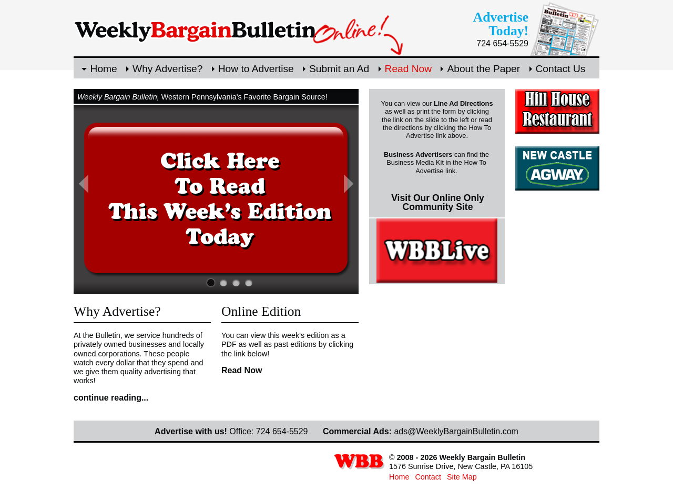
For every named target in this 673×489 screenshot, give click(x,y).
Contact (428, 477)
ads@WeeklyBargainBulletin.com (456, 431)
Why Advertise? (167, 68)
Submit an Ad (339, 68)
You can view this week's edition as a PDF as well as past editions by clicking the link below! (287, 344)
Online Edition (261, 311)
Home (103, 68)
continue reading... (111, 397)
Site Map (462, 477)
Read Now (408, 68)
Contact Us (561, 68)
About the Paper (483, 68)
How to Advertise (256, 68)
